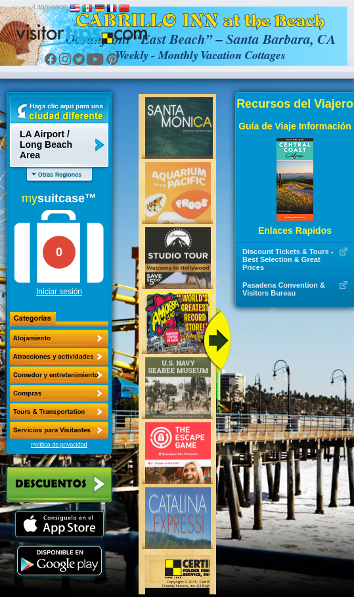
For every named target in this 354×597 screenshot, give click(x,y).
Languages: (50, 7)
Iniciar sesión (59, 291)
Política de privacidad (59, 444)
